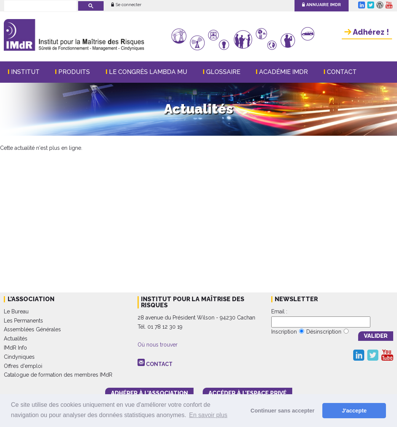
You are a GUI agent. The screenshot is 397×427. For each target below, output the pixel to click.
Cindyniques (19, 357)
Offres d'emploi (23, 366)
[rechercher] (39, 6)
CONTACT (159, 364)
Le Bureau (16, 311)
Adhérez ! (366, 32)
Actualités (15, 339)
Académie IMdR (283, 71)
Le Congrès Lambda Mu (148, 71)
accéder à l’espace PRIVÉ (247, 393)
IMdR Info (15, 348)
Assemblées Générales (32, 329)
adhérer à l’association (149, 393)
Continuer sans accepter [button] (283, 411)
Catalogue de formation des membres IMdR (58, 375)
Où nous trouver (158, 345)
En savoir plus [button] (208, 415)
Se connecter (126, 4)
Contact (342, 71)
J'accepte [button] (354, 411)
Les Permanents (23, 321)
